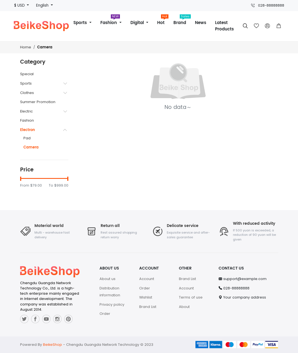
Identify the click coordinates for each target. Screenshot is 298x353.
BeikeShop (52, 344)
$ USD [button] (20, 5)
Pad (27, 138)
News (200, 22)
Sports (80, 22)
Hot (162, 20)
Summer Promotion (37, 102)
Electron (27, 130)
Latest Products (224, 26)
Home (25, 47)
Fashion (110, 20)
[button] (278, 26)
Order (105, 313)
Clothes (27, 92)
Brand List (147, 306)
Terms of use (191, 297)
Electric (26, 111)
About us (108, 278)
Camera (44, 47)
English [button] (43, 5)
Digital (137, 22)
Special (27, 74)
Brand (181, 20)
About (184, 306)
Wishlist (145, 297)
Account (146, 278)
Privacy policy (112, 304)
